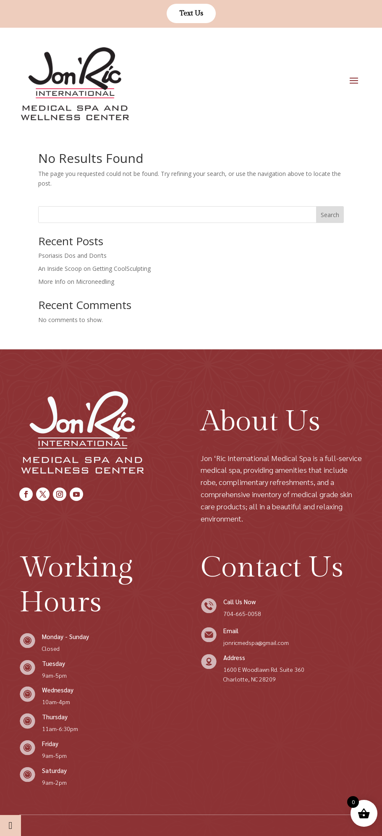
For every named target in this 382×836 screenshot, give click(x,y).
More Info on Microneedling (76, 282)
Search (330, 215)
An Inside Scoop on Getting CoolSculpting (94, 269)
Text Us (191, 13)
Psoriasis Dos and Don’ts (72, 255)
